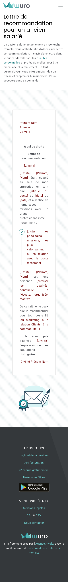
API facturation (34, 462)
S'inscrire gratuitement (33, 470)
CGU (29, 515)
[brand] (17, 5)
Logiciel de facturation (34, 455)
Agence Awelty (44, 543)
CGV (38, 515)
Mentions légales (34, 508)
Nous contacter (34, 522)
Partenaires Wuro (34, 477)
